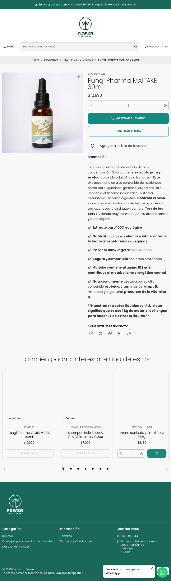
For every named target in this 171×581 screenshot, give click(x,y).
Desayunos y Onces (16, 547)
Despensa (51, 60)
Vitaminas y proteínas (78, 60)
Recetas (8, 536)
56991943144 (127, 536)
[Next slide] (165, 468)
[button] (63, 468)
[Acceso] (153, 47)
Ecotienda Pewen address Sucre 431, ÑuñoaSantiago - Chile (136, 546)
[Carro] (166, 47)
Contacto (65, 536)
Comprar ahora (128, 131)
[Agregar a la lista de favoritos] (117, 146)
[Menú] (8, 47)
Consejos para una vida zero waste (27, 541)
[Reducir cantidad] (91, 106)
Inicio (35, 60)
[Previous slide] (5, 468)
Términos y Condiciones (76, 541)
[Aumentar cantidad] (165, 106)
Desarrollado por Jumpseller (63, 573)
